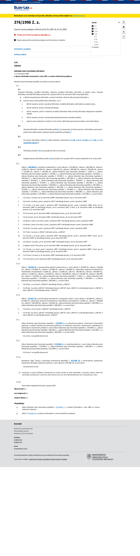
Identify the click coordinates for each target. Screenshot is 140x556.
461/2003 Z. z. (46, 35)
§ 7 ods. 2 (34, 156)
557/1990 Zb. (71, 443)
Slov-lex (37, 2)
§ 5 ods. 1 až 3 (72, 153)
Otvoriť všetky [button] (74, 45)
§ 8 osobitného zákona (47, 156)
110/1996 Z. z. (62, 494)
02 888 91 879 (18, 531)
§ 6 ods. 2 (26, 156)
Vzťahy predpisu (20, 54)
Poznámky (95, 47)
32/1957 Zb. (32, 368)
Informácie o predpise (22, 49)
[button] (118, 22)
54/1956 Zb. (32, 327)
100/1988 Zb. (33, 183)
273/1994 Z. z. (61, 399)
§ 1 (59, 140)
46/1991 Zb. (34, 500)
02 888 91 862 (18, 529)
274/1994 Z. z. (63, 424)
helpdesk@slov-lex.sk (20, 537)
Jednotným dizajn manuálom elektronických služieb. (48, 548)
